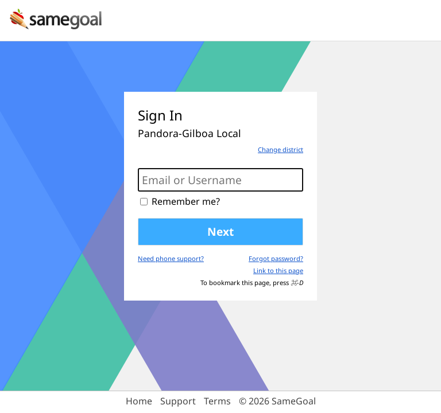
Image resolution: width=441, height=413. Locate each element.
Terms (217, 401)
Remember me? (186, 201)
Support (178, 401)
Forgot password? (276, 258)
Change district (280, 149)
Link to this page (278, 270)
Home (139, 401)
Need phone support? (171, 258)
